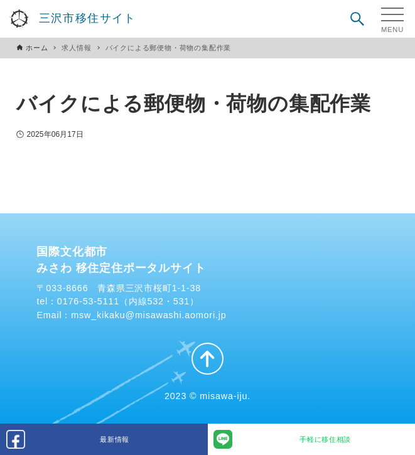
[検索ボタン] (357, 18)
